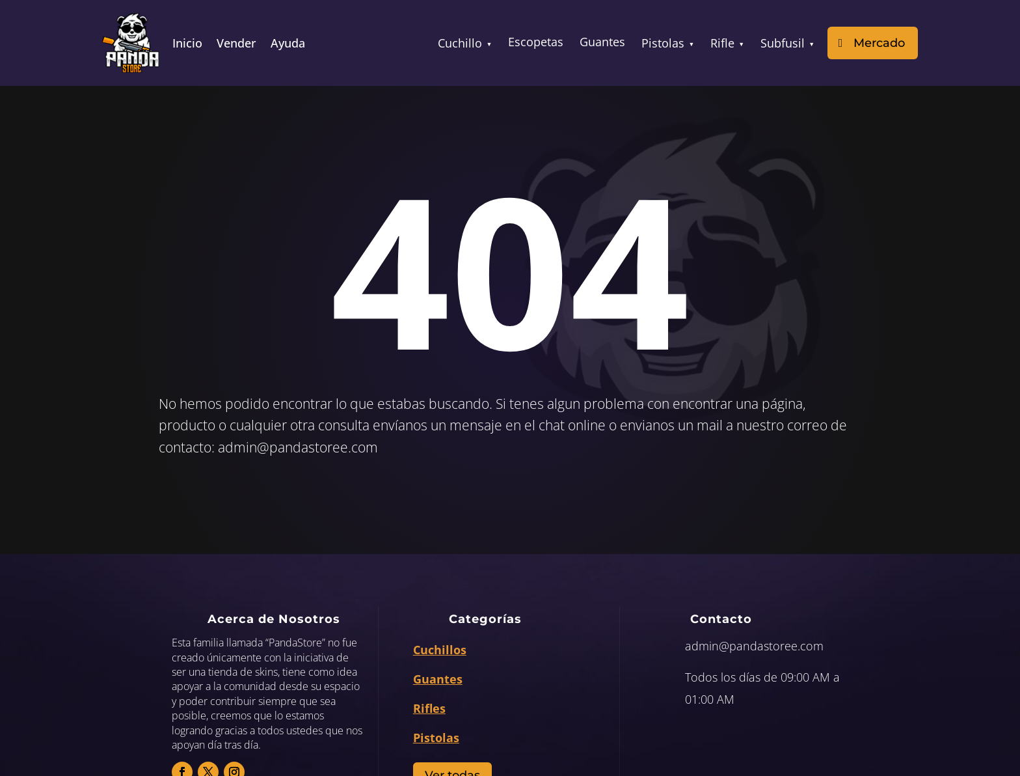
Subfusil (787, 43)
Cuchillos (439, 650)
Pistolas (667, 43)
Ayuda (288, 44)
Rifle (727, 43)
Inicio (187, 44)
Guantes (602, 41)
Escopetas (535, 41)
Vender (236, 44)
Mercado (879, 43)
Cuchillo (465, 43)
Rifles (429, 708)
